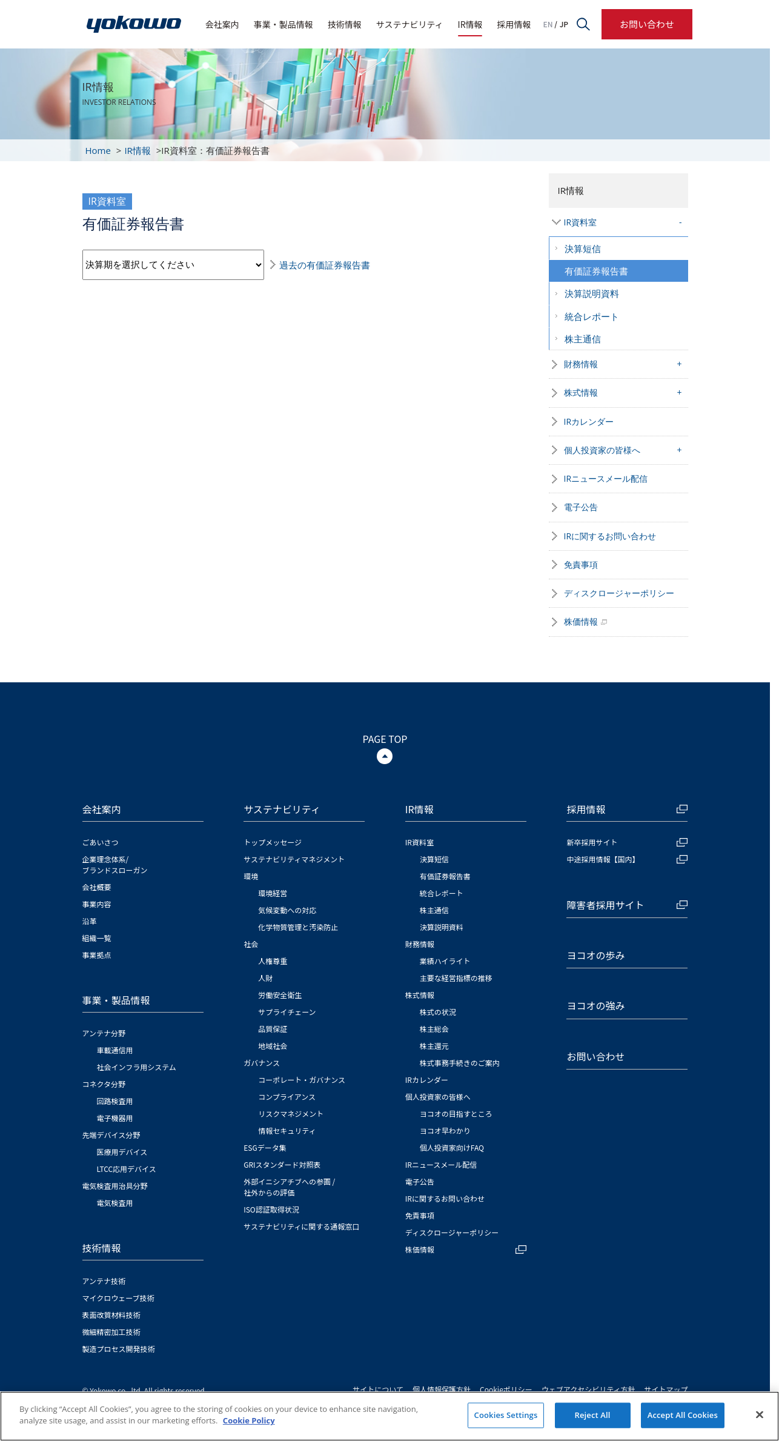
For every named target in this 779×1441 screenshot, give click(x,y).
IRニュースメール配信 (606, 478)
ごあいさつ (100, 842)
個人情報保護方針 (442, 1389)
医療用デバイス (122, 1151)
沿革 (89, 921)
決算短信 (583, 248)
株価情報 (581, 621)
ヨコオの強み (595, 1005)
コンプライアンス (287, 1096)
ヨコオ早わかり (445, 1130)
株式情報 (581, 392)
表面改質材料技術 (111, 1315)
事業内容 (96, 904)
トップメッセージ (273, 842)
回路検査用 (115, 1101)
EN (548, 24)
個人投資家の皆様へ (602, 450)
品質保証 (272, 1028)
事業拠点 (96, 955)
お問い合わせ (647, 24)
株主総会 (434, 1028)
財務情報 (581, 364)
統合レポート (592, 316)
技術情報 (345, 24)
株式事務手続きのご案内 (460, 1062)
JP (564, 24)
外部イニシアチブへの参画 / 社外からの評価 (289, 1186)
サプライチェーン (287, 1012)
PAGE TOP (385, 738)
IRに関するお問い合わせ (610, 536)
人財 (265, 978)
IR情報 (470, 24)
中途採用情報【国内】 (627, 859)
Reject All (593, 1414)
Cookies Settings (506, 1414)
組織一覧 (96, 938)
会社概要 (96, 887)
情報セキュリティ (287, 1130)
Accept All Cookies (683, 1414)
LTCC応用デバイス (126, 1168)
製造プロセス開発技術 (118, 1348)
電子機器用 (115, 1118)
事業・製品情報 (283, 24)
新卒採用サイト (627, 842)
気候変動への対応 (287, 910)
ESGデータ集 (265, 1147)
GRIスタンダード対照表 (282, 1164)
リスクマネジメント (290, 1113)
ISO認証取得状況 (271, 1209)
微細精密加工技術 (111, 1331)
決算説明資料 (592, 293)
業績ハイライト (445, 961)
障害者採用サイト (627, 904)
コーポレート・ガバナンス (301, 1079)
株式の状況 (438, 1012)
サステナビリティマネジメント (294, 859)
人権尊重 (272, 961)
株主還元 (434, 1045)
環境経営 (272, 893)
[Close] (759, 1414)
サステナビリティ (409, 24)
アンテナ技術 (104, 1281)
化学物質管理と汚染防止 (298, 927)
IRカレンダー (589, 421)
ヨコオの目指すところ (456, 1113)
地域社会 (272, 1045)
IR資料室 (580, 222)
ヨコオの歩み (595, 955)
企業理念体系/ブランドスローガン (115, 864)
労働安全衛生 (280, 995)
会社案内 (222, 24)
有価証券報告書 (596, 271)
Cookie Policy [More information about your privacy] (249, 1420)
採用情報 (514, 24)
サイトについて (378, 1389)
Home (98, 150)
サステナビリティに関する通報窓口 (301, 1226)
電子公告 (581, 507)
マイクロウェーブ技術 (118, 1298)
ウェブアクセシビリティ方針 (588, 1389)
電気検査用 (115, 1202)
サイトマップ (666, 1389)
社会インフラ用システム (136, 1067)
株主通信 (583, 339)
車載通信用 (115, 1050)
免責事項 (581, 564)
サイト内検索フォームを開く (583, 24)
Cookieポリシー (506, 1389)
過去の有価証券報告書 (324, 265)
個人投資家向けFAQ (452, 1147)
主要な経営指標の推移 (456, 978)
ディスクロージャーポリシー (619, 593)
